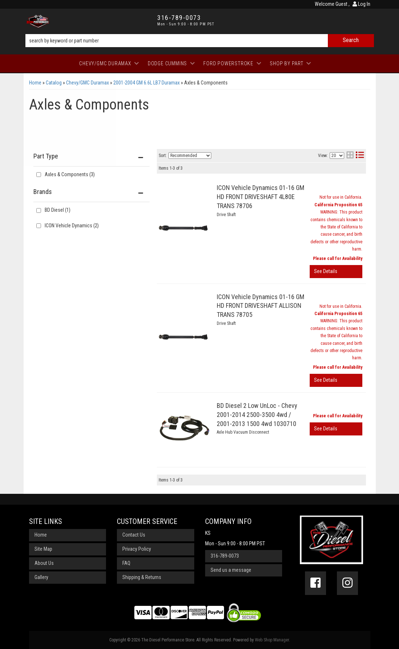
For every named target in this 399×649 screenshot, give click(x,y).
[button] (199, 40)
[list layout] (360, 156)
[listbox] (189, 155)
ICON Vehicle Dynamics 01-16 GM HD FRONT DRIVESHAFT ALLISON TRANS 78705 (260, 306)
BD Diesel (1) (57, 210)
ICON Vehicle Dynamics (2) (72, 225)
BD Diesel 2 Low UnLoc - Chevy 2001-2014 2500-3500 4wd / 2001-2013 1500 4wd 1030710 (257, 414)
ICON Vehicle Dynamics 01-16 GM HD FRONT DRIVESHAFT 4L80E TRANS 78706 (260, 197)
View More (336, 271)
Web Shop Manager (272, 639)
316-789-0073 (225, 556)
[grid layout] (350, 156)
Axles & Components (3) (70, 174)
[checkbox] (38, 210)
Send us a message (231, 570)
